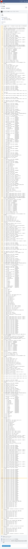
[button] (27, 1)
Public (8, 8)
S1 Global (16, 539)
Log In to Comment (6, 545)
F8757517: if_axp (7, 18)
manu (8, 11)
